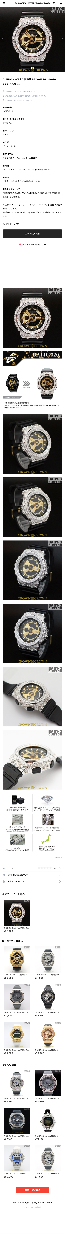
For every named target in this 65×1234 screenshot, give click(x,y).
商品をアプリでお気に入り (32, 244)
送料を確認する (30, 91)
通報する (58, 858)
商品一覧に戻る (32, 1190)
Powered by (32, 1207)
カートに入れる (32, 233)
